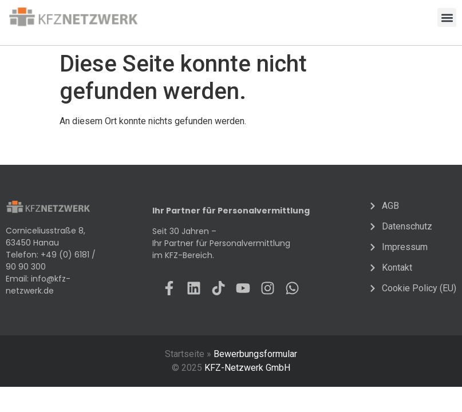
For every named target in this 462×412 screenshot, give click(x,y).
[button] (446, 17)
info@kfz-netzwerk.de (38, 284)
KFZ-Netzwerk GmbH (247, 367)
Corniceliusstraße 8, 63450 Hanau (45, 236)
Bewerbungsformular (255, 353)
